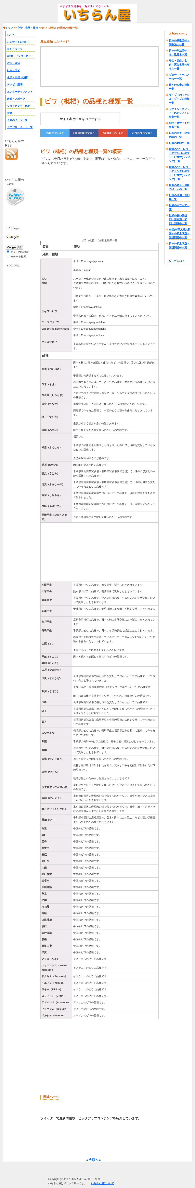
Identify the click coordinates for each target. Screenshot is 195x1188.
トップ (10, 27)
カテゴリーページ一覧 (20, 127)
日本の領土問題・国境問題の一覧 (179, 245)
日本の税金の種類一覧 (179, 86)
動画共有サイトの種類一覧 (179, 124)
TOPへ (11, 34)
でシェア (55, 132)
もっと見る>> (176, 260)
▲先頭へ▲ (93, 1160)
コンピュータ (14, 48)
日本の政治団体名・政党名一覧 (178, 52)
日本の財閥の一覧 (179, 143)
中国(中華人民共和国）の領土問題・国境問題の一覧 (179, 233)
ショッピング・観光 (18, 105)
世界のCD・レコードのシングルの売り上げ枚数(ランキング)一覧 (180, 173)
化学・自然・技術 (17, 77)
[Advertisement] (61, 201)
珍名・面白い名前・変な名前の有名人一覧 (179, 64)
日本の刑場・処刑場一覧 (179, 197)
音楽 (9, 113)
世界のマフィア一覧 (179, 207)
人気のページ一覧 (17, 120)
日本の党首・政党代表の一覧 (179, 134)
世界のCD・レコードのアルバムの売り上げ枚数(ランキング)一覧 (180, 155)
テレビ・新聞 (14, 84)
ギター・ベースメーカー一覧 (179, 76)
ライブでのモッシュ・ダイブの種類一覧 (179, 98)
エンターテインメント (20, 91)
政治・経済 (13, 63)
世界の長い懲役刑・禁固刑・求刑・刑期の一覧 (178, 219)
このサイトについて (18, 41)
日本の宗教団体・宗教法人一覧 (179, 42)
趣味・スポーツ (16, 98)
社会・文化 (13, 70)
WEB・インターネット (20, 56)
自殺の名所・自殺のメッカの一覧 (179, 187)
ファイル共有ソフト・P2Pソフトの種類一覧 (179, 112)
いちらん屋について (102, 1183)
